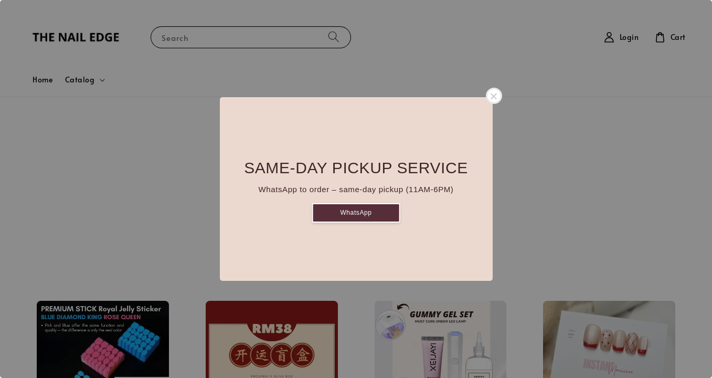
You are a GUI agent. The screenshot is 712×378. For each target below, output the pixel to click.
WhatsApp (355, 212)
